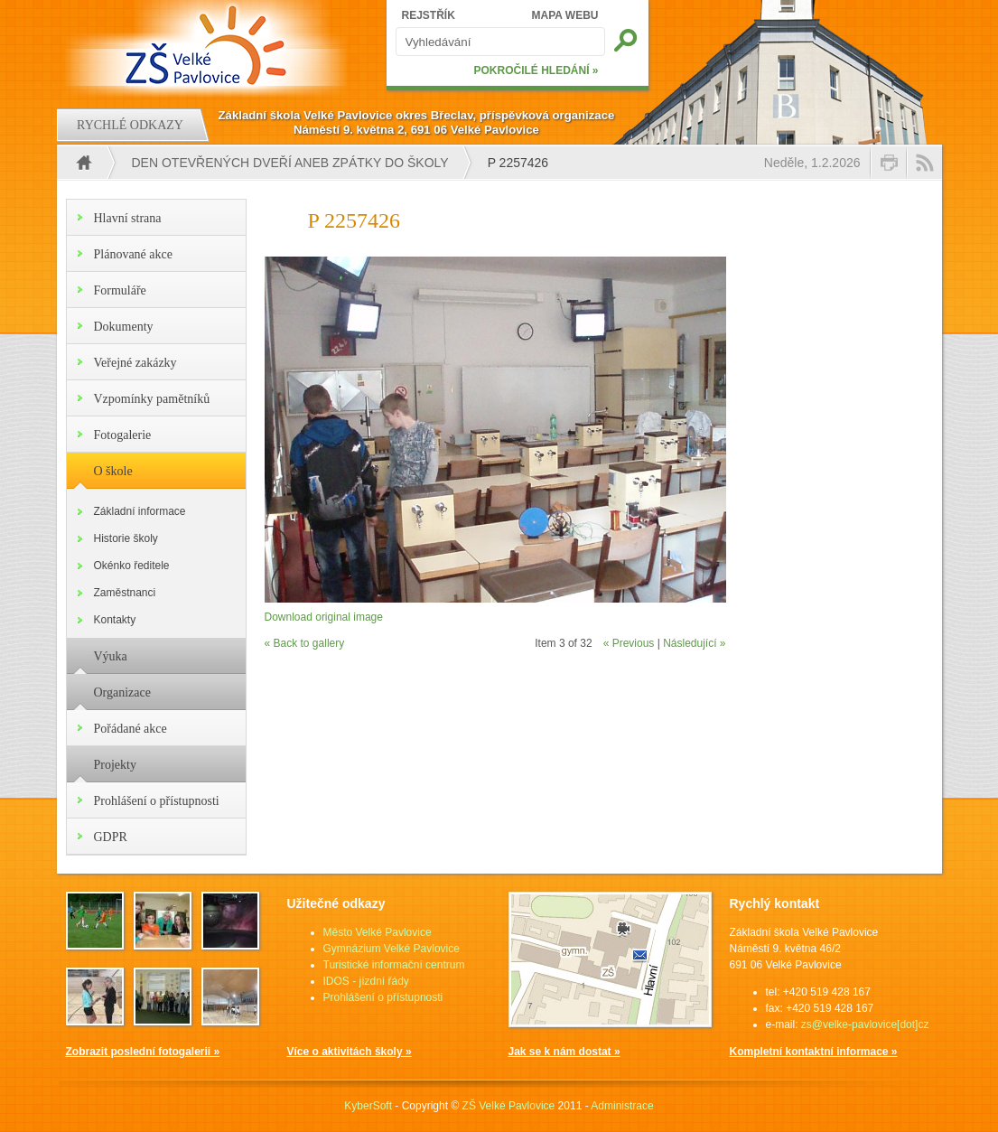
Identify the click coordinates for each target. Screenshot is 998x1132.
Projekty (115, 765)
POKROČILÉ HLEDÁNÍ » (535, 70)
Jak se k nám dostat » (564, 1051)
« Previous (629, 643)
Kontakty (115, 619)
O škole (113, 471)
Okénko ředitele (132, 565)
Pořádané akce (130, 728)
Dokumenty (124, 326)
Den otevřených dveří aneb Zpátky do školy (290, 162)
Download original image (324, 617)
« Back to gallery (305, 643)
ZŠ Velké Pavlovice (508, 1105)
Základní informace (140, 511)
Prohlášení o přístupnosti (156, 801)
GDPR (110, 837)
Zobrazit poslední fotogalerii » (143, 1051)
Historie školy (126, 538)
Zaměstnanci (125, 592)
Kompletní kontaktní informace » (814, 1051)
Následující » (694, 643)
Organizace (122, 692)
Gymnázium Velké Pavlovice (391, 948)
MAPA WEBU (565, 15)
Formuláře (120, 290)
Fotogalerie (123, 435)
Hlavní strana (128, 218)
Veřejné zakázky (135, 363)
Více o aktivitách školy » (349, 1051)
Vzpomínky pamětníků (152, 399)
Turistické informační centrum (394, 965)
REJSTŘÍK (428, 15)
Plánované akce (133, 254)
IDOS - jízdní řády (366, 981)
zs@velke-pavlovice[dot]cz (865, 1024)
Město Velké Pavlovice (377, 932)
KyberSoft (368, 1105)
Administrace (622, 1105)
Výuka (110, 656)
